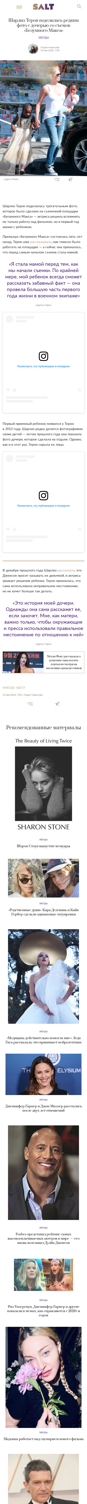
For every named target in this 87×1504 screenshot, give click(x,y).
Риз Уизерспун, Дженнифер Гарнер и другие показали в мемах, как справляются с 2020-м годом (43, 1311)
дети (21, 687)
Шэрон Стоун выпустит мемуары (43, 846)
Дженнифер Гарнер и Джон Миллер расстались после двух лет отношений (43, 1108)
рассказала (66, 570)
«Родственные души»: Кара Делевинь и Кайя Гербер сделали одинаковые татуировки (44, 912)
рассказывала (41, 242)
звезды (9, 687)
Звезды (43, 37)
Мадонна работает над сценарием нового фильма (44, 1439)
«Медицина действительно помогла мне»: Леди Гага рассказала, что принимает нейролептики (43, 1040)
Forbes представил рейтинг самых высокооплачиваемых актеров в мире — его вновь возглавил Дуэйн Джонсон (44, 1238)
